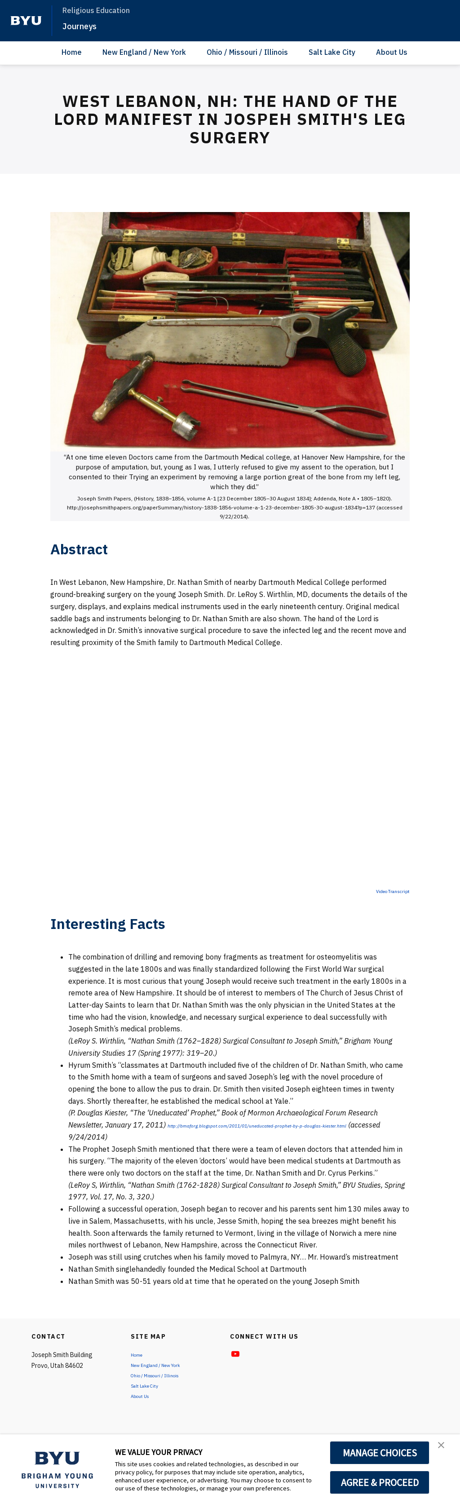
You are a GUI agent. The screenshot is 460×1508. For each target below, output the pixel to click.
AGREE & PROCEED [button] (380, 1482)
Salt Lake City (332, 52)
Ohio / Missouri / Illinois (247, 52)
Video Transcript (382, 890)
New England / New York (144, 52)
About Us (391, 52)
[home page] (26, 20)
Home (72, 52)
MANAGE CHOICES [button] (380, 1452)
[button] (445, 1450)
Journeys (85, 25)
